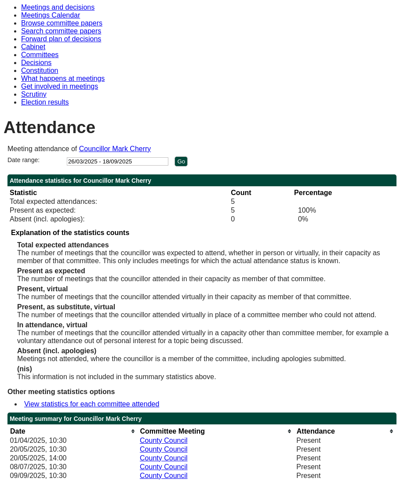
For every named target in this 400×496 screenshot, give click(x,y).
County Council (164, 440)
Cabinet (33, 47)
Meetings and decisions (58, 7)
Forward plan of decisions (61, 39)
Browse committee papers (61, 23)
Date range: (23, 159)
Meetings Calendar (50, 15)
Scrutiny (34, 94)
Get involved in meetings (59, 86)
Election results (45, 102)
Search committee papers (61, 31)
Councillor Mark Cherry (115, 148)
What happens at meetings (63, 78)
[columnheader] (72, 431)
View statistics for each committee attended (91, 404)
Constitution (39, 70)
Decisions (36, 62)
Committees (39, 54)
